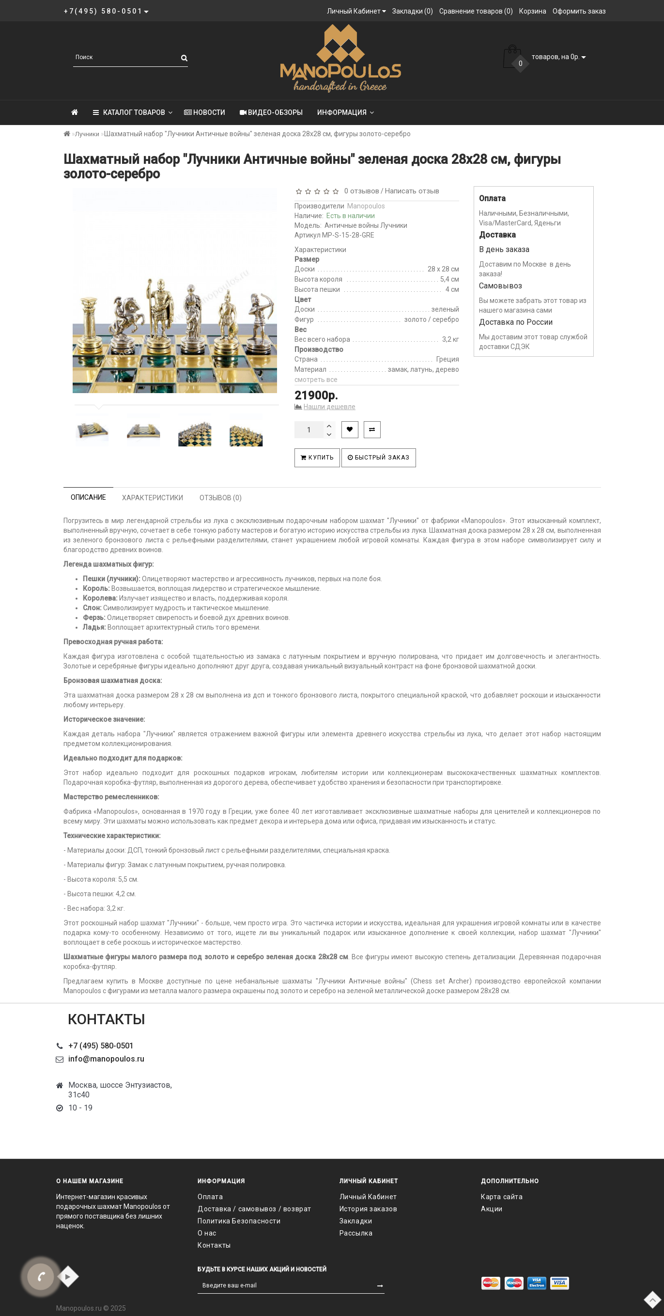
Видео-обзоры (271, 112)
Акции (492, 1209)
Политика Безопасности (239, 1221)
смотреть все (316, 379)
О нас (207, 1233)
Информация (345, 112)
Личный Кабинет (368, 1197)
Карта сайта (502, 1197)
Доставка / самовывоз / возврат (254, 1209)
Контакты (214, 1245)
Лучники (87, 134)
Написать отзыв (412, 191)
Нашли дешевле (329, 407)
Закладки (356, 1221)
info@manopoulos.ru (106, 1058)
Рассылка (356, 1233)
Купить (317, 457)
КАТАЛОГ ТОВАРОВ (132, 112)
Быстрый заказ (379, 457)
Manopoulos (366, 206)
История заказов (369, 1209)
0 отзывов (359, 191)
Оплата (210, 1197)
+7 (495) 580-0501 (101, 1045)
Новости (204, 112)
